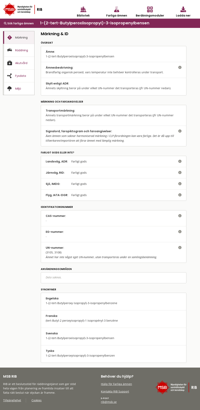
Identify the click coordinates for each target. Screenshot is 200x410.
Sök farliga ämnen (19, 23)
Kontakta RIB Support (115, 391)
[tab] (18, 37)
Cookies (37, 400)
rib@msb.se (109, 402)
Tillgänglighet (12, 400)
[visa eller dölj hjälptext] (179, 67)
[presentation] (18, 37)
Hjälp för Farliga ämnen (116, 384)
